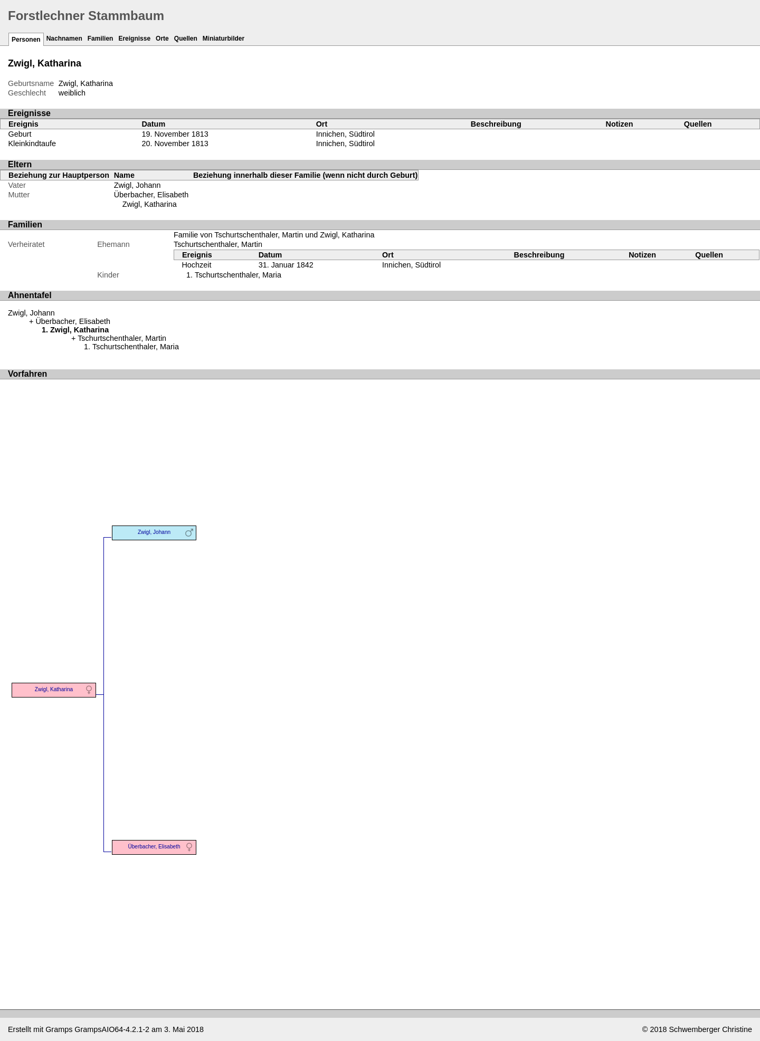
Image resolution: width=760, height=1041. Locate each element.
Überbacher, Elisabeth (151, 194)
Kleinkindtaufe (32, 143)
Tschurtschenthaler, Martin (218, 244)
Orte (162, 38)
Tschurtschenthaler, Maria (238, 275)
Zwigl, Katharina (149, 204)
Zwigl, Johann (137, 185)
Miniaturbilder (223, 38)
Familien (100, 38)
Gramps (58, 1029)
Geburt (20, 134)
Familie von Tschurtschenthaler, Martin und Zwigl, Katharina (274, 235)
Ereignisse (134, 38)
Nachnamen (64, 38)
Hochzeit (196, 265)
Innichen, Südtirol (345, 134)
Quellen (185, 38)
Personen (26, 39)
